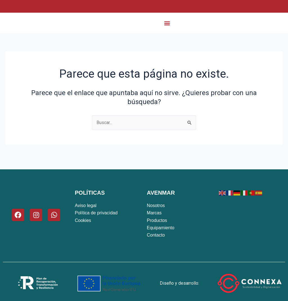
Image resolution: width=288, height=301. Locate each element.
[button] (167, 26)
